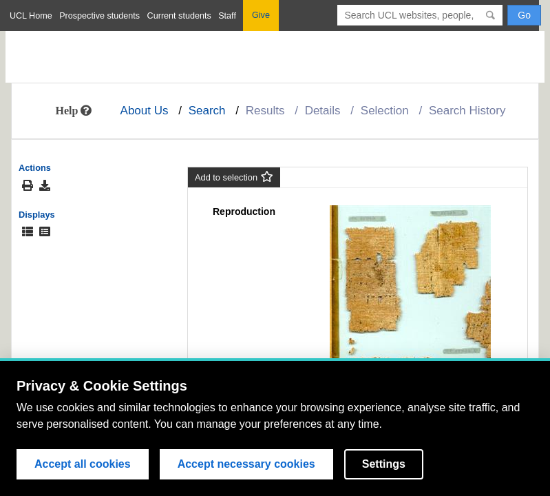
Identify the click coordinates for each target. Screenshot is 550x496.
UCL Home (31, 16)
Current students (179, 16)
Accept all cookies (82, 464)
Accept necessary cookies (246, 464)
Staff (227, 16)
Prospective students (99, 16)
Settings (383, 464)
